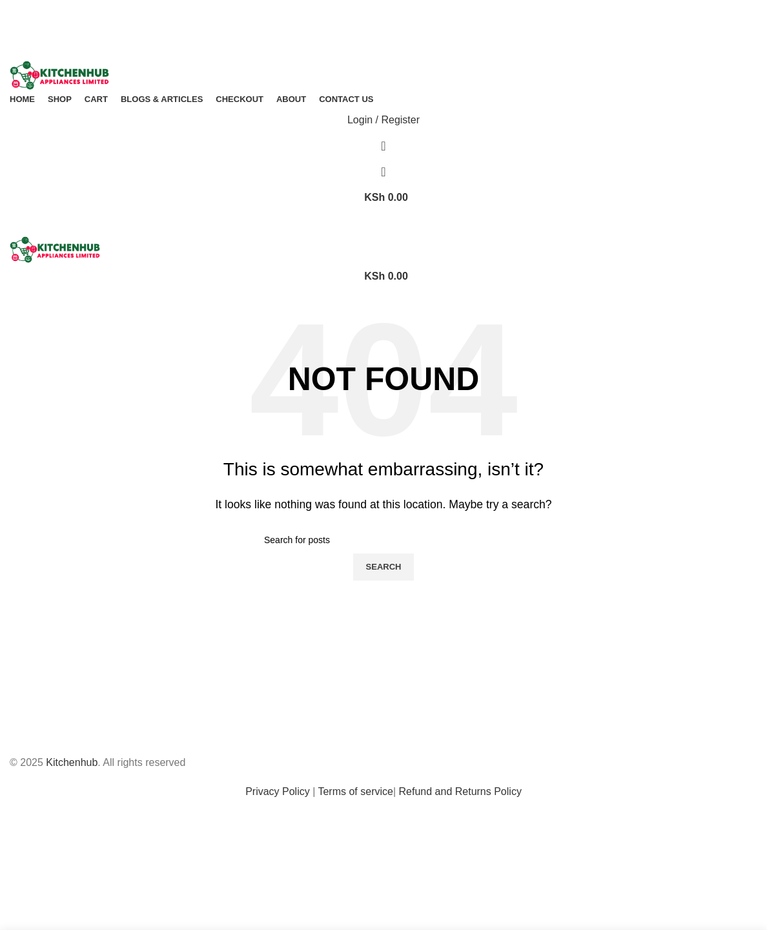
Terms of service (355, 791)
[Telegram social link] (405, 17)
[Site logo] (59, 74)
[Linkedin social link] (394, 17)
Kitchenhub (71, 762)
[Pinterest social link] (383, 17)
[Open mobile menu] (383, 223)
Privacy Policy (277, 791)
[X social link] (372, 17)
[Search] (383, 146)
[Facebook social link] (361, 17)
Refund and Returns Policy (460, 791)
